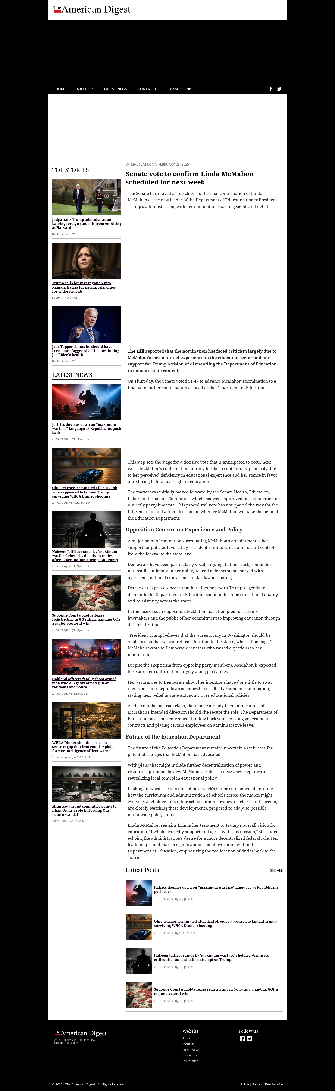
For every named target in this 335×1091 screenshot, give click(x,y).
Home (60, 89)
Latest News (115, 89)
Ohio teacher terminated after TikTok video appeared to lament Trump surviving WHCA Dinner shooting (84, 492)
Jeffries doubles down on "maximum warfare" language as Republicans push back (86, 428)
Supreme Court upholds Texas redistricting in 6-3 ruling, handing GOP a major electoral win (86, 619)
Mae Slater (141, 164)
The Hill (136, 351)
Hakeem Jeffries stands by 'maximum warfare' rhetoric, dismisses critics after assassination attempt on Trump (85, 555)
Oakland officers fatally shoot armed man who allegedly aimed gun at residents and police (84, 683)
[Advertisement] (167, 52)
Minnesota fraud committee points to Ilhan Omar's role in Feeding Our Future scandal (84, 810)
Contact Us (148, 89)
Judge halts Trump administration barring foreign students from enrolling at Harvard (86, 223)
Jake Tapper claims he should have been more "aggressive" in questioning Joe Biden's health (85, 350)
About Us (85, 89)
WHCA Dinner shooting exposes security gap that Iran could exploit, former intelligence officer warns (83, 746)
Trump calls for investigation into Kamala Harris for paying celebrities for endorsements (84, 287)
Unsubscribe (181, 89)
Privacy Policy (251, 1084)
